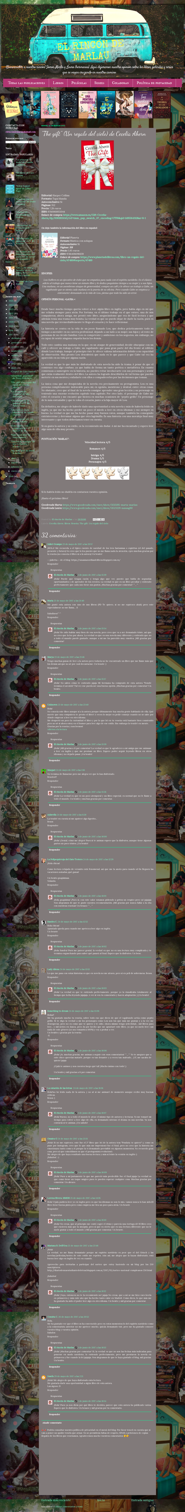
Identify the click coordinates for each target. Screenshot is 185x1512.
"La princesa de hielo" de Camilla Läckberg (24, 162)
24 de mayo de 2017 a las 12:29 (98, 859)
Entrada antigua (142, 1500)
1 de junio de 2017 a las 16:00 (92, 836)
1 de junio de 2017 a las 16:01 (92, 896)
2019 (11, 326)
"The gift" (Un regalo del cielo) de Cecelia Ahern (23, 385)
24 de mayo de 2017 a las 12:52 (73, 921)
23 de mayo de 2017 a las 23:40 (73, 704)
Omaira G (52, 1138)
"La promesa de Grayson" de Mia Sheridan (20, 394)
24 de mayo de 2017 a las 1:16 (70, 770)
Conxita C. (52, 1316)
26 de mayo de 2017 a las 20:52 (73, 1316)
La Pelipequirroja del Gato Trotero (65, 859)
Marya (50, 657)
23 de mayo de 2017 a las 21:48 (69, 657)
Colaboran (120, 83)
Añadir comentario (52, 1422)
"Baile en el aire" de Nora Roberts (21, 436)
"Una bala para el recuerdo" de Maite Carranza (26, 202)
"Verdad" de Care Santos (24, 282)
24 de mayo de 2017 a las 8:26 (71, 814)
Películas (79, 83)
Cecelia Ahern (56, 523)
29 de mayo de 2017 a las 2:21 (68, 1376)
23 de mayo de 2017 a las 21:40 (69, 600)
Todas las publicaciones (26, 83)
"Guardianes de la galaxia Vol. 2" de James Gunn (20, 403)
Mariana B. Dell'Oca (57, 1245)
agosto (15, 355)
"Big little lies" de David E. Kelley (23, 452)
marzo (14, 462)
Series (99, 83)
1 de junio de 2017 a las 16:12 (92, 1291)
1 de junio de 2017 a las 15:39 (92, 575)
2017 (11, 334)
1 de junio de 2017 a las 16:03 (92, 988)
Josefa (50, 1376)
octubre (15, 346)
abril (14, 458)
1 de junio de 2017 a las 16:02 (92, 946)
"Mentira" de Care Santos (25, 174)
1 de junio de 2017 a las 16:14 (92, 1401)
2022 (11, 313)
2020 (11, 322)
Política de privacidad (154, 83)
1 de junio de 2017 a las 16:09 (92, 1172)
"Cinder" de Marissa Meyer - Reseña (24, 215)
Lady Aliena (53, 969)
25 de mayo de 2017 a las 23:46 (83, 1245)
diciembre (16, 338)
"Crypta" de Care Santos (23, 371)
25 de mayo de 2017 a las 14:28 (85, 1198)
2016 (11, 476)
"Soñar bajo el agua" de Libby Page (23, 188)
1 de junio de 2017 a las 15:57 (92, 679)
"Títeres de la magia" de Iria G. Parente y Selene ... (23, 444)
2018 (11, 330)
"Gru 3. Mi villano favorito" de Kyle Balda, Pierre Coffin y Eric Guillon (26, 271)
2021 (11, 317)
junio (14, 363)
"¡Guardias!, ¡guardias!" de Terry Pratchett (22, 377)
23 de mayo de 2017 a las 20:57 (78, 544)
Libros (58, 83)
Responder (52, 564)
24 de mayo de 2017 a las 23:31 (73, 1138)
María (50, 600)
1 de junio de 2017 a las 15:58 (92, 792)
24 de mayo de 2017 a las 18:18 (88, 1088)
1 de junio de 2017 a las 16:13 (92, 1347)
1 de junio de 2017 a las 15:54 (92, 628)
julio (13, 359)
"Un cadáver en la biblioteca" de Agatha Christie (22, 412)
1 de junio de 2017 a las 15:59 (92, 744)
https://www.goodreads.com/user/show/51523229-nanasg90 (98, 508)
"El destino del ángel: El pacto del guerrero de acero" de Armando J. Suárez (20, 256)
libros (67, 523)
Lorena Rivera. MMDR (58, 1198)
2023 (11, 309)
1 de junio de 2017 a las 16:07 (92, 1113)
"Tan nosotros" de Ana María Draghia (22, 420)
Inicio (101, 1500)
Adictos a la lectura (57, 729)
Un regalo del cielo (98, 523)
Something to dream (57, 1011)
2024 (11, 305)
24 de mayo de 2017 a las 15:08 (84, 1011)
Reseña (75, 523)
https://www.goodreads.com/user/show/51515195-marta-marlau (100, 504)
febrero (15, 466)
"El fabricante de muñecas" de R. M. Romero (25, 241)
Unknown (52, 704)
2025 (11, 300)
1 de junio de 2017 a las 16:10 (92, 1220)
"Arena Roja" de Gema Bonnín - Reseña (23, 228)
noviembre (17, 342)
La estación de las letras (60, 1088)
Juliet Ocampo (54, 544)
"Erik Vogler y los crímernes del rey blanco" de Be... (21, 428)
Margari (51, 770)
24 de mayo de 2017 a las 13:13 (75, 969)
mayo (14, 368)
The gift (84, 523)
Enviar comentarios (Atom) (69, 1506)
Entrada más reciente (56, 1500)
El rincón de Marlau (64, 575)
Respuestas (56, 570)
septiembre (17, 351)
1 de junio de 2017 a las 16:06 (92, 1050)
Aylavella (51, 814)
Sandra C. (52, 921)
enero (14, 471)
